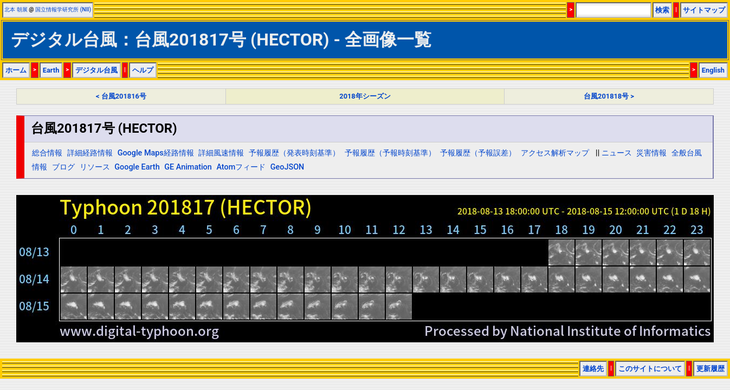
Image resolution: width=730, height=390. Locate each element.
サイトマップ (704, 10)
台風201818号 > (609, 96)
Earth (51, 70)
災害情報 (651, 153)
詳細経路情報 (90, 153)
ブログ (63, 167)
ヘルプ (142, 70)
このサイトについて (650, 369)
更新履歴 (710, 369)
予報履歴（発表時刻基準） (294, 153)
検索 (662, 10)
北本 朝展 (16, 9)
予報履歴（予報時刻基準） (390, 153)
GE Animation (188, 167)
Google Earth (136, 167)
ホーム (16, 70)
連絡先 (593, 369)
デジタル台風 (96, 70)
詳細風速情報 (221, 153)
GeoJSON (287, 167)
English (713, 70)
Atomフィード (241, 167)
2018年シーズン (364, 96)
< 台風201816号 (121, 96)
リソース (95, 167)
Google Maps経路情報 (156, 153)
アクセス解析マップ (555, 153)
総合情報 (47, 153)
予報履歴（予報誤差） (478, 153)
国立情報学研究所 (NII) (63, 9)
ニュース (617, 153)
